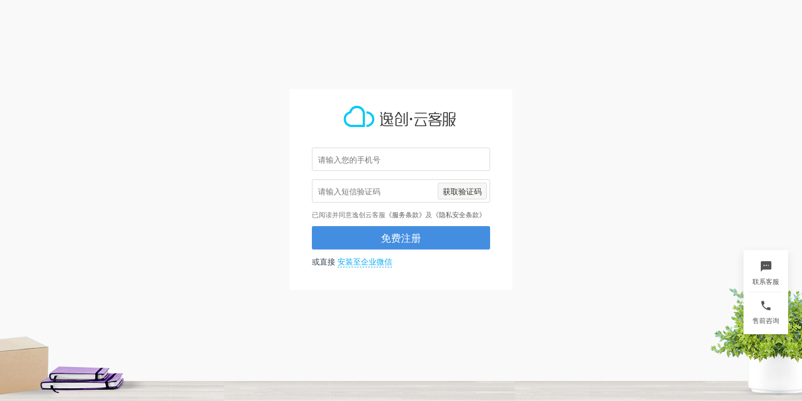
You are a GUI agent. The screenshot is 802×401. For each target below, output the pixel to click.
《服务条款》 (405, 214)
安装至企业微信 (365, 261)
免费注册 (401, 237)
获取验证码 (462, 191)
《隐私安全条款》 (459, 214)
